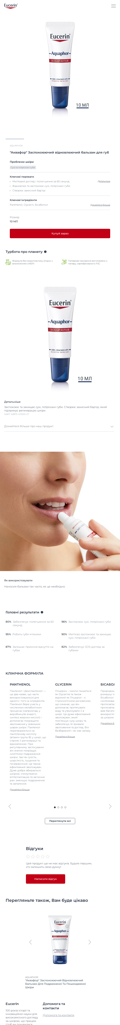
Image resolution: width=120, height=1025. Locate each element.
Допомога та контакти (58, 1006)
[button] (59, 418)
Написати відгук (45, 870)
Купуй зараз (60, 225)
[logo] (11, 6)
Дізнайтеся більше (100, 196)
